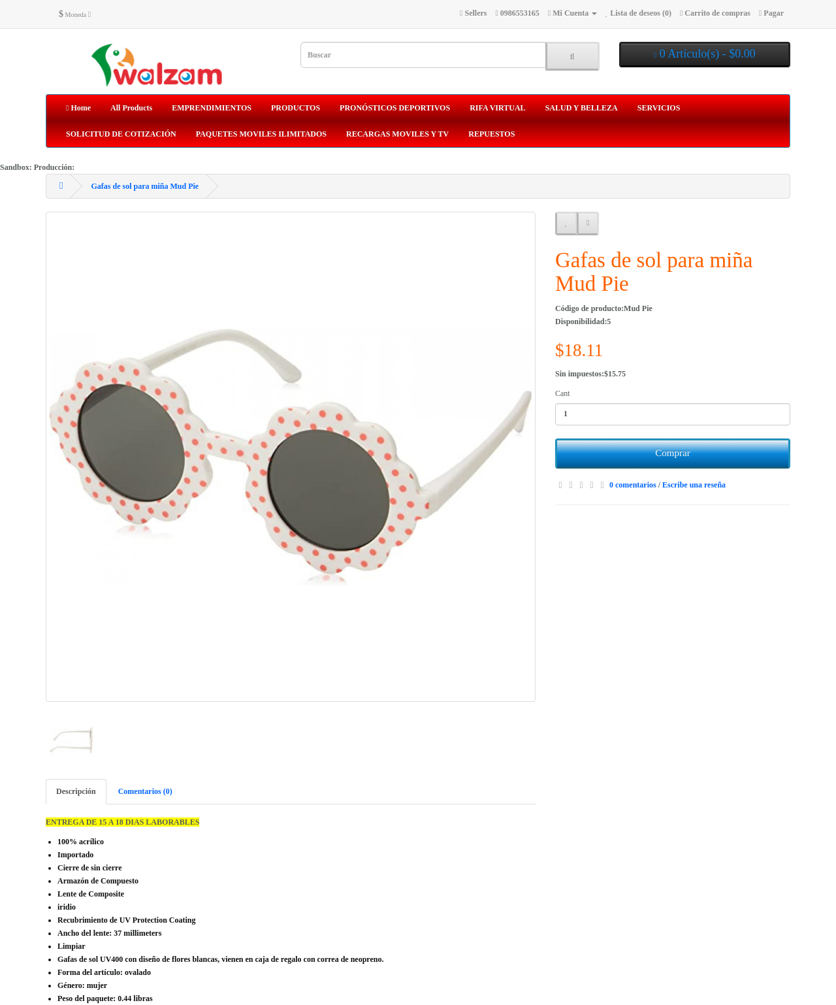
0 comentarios (632, 484)
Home (78, 107)
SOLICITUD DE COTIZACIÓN (121, 134)
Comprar (672, 453)
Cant (562, 393)
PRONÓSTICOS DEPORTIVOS (395, 107)
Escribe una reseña (694, 484)
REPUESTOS (491, 134)
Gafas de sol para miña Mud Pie (145, 186)
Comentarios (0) (145, 791)
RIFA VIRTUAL (497, 107)
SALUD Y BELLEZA (581, 107)
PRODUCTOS (295, 107)
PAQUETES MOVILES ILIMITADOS (261, 134)
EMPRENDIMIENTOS (211, 107)
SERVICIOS (659, 107)
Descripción (76, 791)
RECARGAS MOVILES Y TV (397, 134)
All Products (131, 107)
